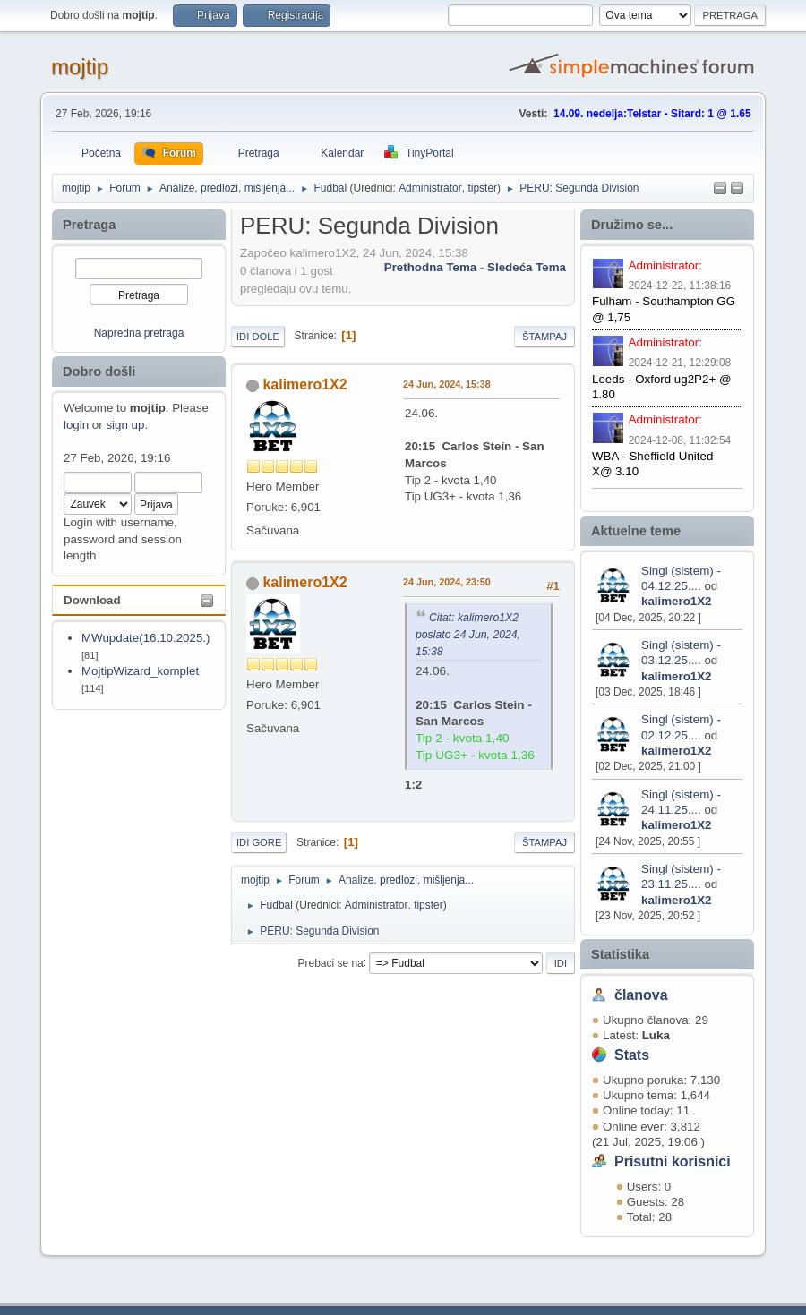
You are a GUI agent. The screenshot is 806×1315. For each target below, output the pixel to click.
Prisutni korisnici (672, 1161)
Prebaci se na (331, 962)
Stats (631, 1055)
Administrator (430, 188)
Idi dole (257, 336)
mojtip (79, 67)
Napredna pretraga (139, 333)
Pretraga (89, 225)
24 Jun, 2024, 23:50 (447, 581)
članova (641, 995)
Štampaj (544, 336)
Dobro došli (99, 371)
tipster (482, 188)
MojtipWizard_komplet (140, 671)
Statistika (620, 954)
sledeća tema (526, 267)
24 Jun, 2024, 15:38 (447, 384)
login (76, 424)
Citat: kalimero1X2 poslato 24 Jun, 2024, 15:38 (468, 634)
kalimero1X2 (676, 601)
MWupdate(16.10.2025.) (145, 638)
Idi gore (258, 842)
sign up (125, 424)
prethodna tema (430, 267)
